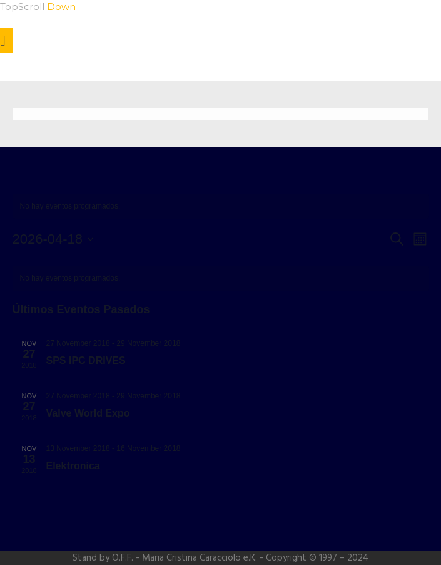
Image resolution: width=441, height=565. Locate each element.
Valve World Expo (88, 413)
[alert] (221, 206)
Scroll (47, 7)
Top (9, 7)
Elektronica (73, 465)
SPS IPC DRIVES (86, 360)
